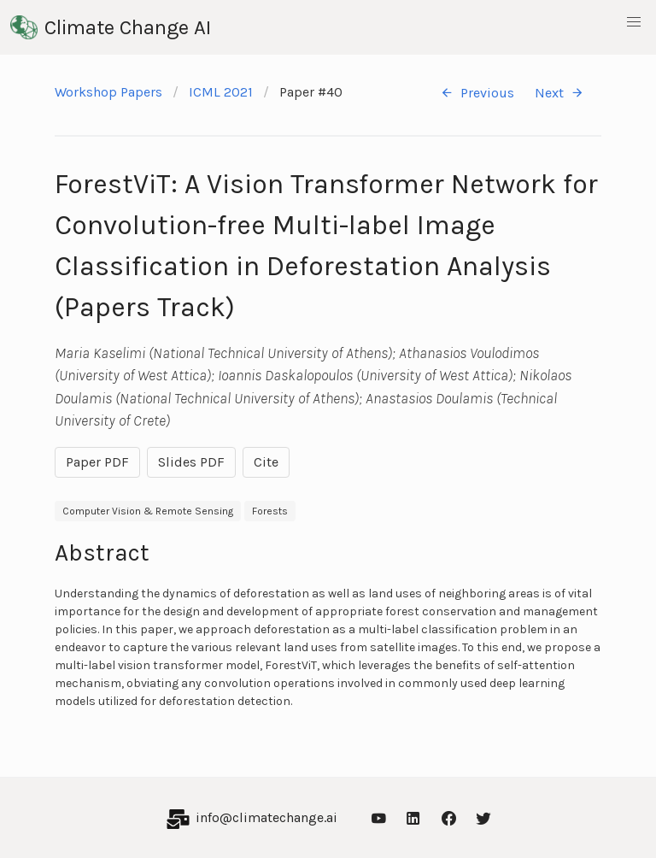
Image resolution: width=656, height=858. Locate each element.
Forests (270, 511)
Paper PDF (97, 462)
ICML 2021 (221, 92)
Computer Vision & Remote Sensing (147, 511)
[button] (634, 22)
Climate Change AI (110, 27)
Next (559, 92)
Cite (266, 462)
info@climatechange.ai (266, 817)
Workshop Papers (108, 92)
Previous (477, 92)
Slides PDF (191, 462)
